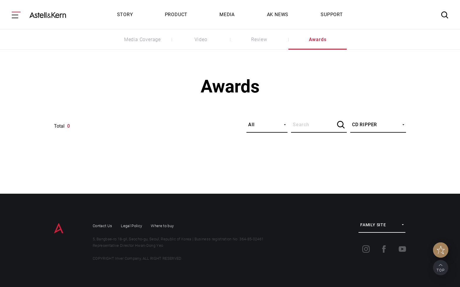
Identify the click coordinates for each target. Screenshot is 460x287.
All (251, 124)
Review (259, 39)
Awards (318, 39)
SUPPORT (332, 14)
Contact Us (102, 226)
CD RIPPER (364, 124)
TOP (441, 270)
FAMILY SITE (373, 224)
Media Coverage (142, 39)
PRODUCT (176, 14)
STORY (125, 14)
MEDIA (227, 14)
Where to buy (162, 226)
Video (201, 39)
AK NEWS (278, 14)
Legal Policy (131, 226)
